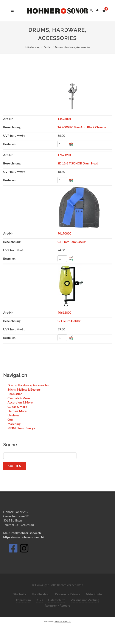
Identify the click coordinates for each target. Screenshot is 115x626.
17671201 (64, 155)
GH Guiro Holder (69, 321)
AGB (39, 600)
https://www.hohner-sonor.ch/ (23, 537)
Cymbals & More (19, 398)
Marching (14, 424)
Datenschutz (56, 600)
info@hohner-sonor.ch (25, 533)
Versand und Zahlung (85, 600)
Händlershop (40, 594)
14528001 (64, 119)
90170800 (64, 233)
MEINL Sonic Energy (21, 428)
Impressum (23, 600)
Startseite (19, 594)
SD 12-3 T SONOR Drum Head (78, 163)
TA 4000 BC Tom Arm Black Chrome (82, 127)
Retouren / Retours (67, 594)
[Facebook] (13, 549)
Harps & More (17, 411)
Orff (10, 419)
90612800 (64, 312)
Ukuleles (13, 415)
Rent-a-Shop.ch (62, 621)
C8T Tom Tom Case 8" (72, 242)
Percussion (15, 394)
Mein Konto (94, 594)
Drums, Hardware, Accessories (28, 385)
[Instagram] (24, 549)
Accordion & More (20, 402)
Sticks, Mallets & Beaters (24, 389)
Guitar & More (17, 406)
